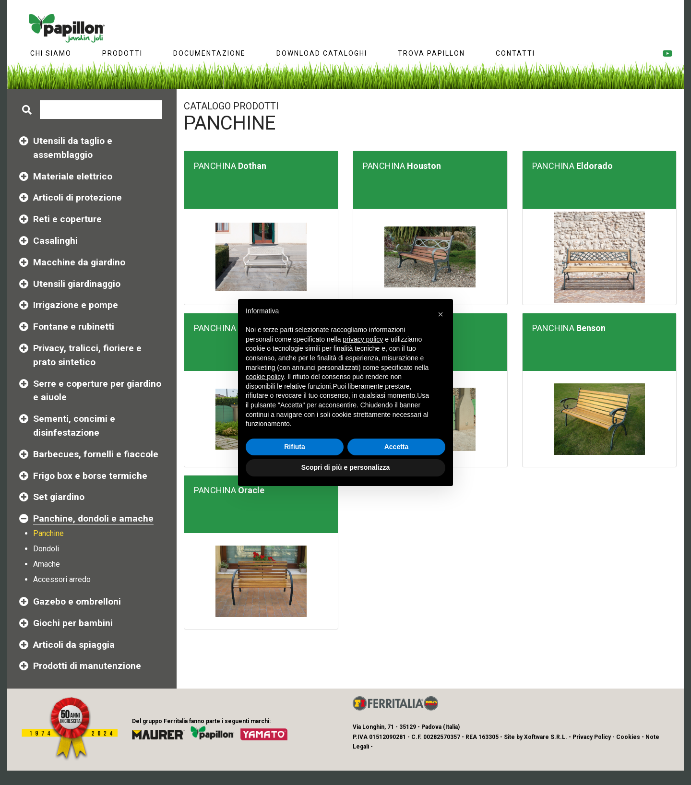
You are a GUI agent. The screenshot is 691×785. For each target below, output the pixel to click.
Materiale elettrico (72, 176)
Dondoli (46, 548)
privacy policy (363, 339)
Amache (46, 564)
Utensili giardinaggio (76, 283)
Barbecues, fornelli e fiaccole (95, 454)
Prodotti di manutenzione (87, 665)
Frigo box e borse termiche (90, 475)
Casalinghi (55, 240)
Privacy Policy (591, 737)
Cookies (628, 737)
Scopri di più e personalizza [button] (345, 467)
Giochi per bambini (73, 623)
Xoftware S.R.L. (545, 737)
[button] (440, 314)
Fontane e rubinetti (73, 326)
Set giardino (58, 496)
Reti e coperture (67, 219)
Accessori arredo (62, 579)
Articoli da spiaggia (74, 644)
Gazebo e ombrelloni (77, 601)
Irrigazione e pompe (75, 304)
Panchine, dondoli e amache (93, 518)
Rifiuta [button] (294, 447)
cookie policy (265, 377)
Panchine (48, 533)
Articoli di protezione (77, 197)
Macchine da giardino (79, 262)
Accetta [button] (396, 447)
